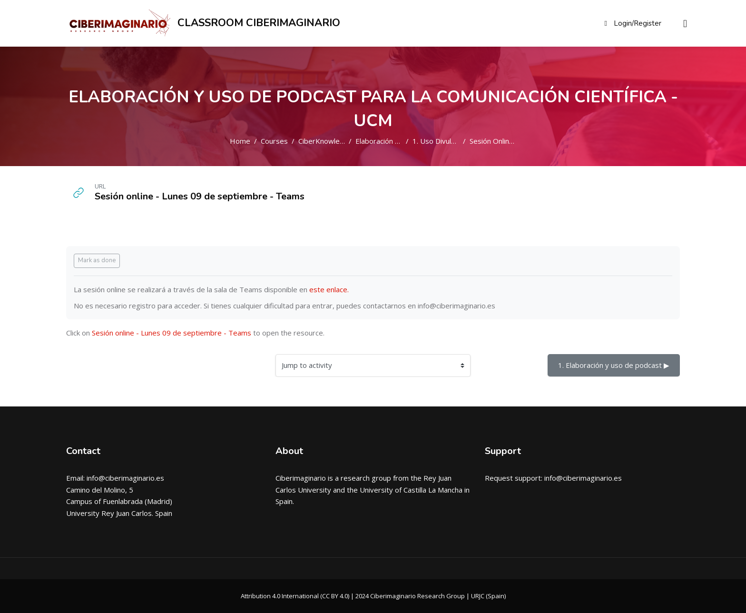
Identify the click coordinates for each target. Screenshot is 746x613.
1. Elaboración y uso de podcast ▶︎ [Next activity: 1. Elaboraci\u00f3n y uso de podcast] (613, 365)
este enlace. (329, 289)
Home (240, 141)
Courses (274, 141)
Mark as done (97, 260)
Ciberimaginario (300, 478)
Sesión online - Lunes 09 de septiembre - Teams (171, 332)
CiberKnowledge (325, 141)
